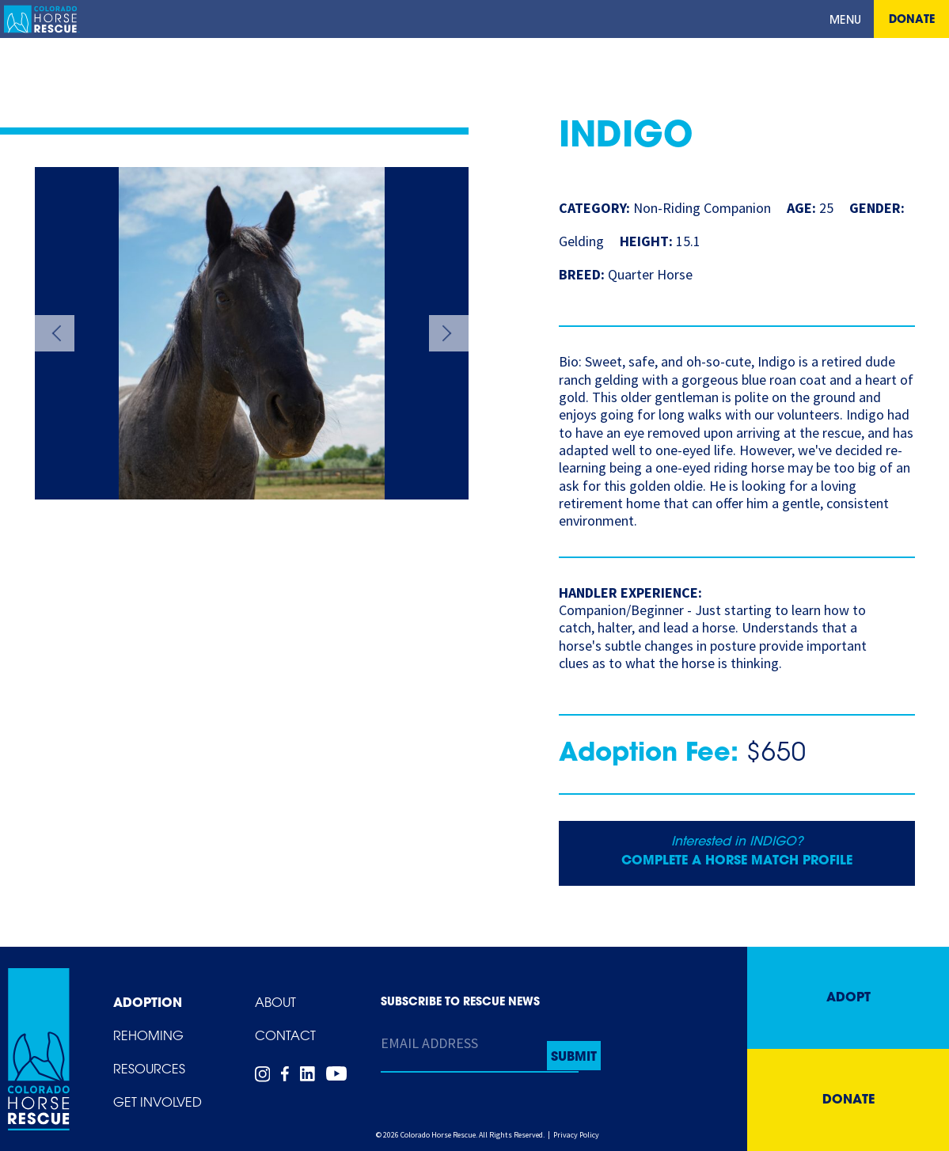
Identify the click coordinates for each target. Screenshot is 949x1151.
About (275, 1003)
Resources (149, 1070)
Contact (285, 1037)
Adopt (848, 998)
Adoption (147, 1003)
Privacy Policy (576, 1135)
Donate (912, 20)
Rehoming (148, 1037)
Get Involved (157, 1103)
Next (449, 333)
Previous (54, 333)
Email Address (429, 1043)
